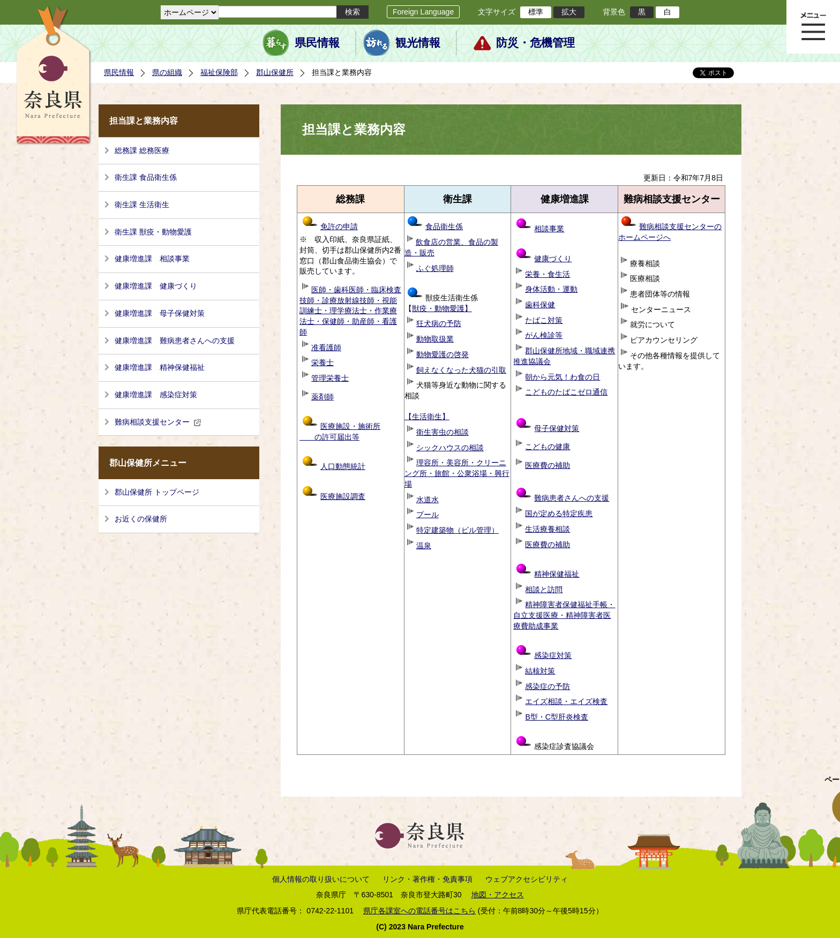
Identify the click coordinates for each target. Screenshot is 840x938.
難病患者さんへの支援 (562, 498)
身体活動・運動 (551, 289)
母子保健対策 (556, 428)
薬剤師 (322, 396)
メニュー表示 (813, 27)
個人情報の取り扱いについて (321, 879)
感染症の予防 (547, 686)
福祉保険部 (219, 72)
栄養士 (322, 362)
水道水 (427, 499)
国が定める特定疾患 (558, 513)
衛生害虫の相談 (442, 432)
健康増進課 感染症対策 (156, 394)
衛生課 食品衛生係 (146, 177)
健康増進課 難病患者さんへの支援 (175, 340)
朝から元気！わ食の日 (562, 377)
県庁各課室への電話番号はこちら (419, 910)
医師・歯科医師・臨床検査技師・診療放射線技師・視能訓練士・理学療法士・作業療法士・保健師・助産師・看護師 (350, 310)
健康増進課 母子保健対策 (160, 313)
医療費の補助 (547, 465)
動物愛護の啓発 (442, 354)
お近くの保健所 (141, 519)
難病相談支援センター (158, 422)
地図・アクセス (497, 894)
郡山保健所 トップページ (157, 492)
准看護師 (326, 347)
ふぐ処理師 (435, 268)
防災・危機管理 (535, 42)
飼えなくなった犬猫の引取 (461, 370)
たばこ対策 (543, 320)
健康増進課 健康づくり (156, 286)
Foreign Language (423, 11)
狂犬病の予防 (438, 323)
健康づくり (553, 258)
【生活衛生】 (426, 416)
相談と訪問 (543, 589)
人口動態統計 (342, 466)
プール (427, 514)
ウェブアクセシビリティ (526, 879)
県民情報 (317, 42)
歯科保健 (540, 304)
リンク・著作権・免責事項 (427, 879)
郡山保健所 (275, 72)
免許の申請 (330, 226)
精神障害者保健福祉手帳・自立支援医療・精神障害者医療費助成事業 (564, 615)
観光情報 (417, 42)
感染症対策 (544, 655)
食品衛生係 (435, 226)
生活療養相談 (547, 529)
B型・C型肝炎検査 (556, 717)
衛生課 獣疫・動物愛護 (153, 232)
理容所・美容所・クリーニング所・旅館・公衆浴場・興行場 (456, 473)
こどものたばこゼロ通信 (566, 392)
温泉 (423, 545)
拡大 (568, 11)
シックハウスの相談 (450, 447)
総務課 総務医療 (142, 150)
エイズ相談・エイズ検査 (566, 701)
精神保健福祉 (547, 574)
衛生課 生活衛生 (142, 204)
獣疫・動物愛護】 (442, 308)
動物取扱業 (435, 339)
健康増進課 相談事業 (152, 258)
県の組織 (167, 72)
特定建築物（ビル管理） (457, 530)
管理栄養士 (330, 378)
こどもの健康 (547, 446)
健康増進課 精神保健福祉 (160, 367)
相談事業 (549, 228)
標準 (535, 11)
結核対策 (540, 671)
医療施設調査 (342, 496)
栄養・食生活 (547, 274)
